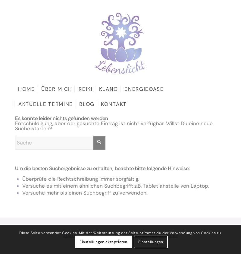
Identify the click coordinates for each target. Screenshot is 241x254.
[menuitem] (26, 89)
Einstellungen (150, 242)
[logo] (120, 37)
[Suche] (60, 143)
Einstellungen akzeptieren (103, 242)
